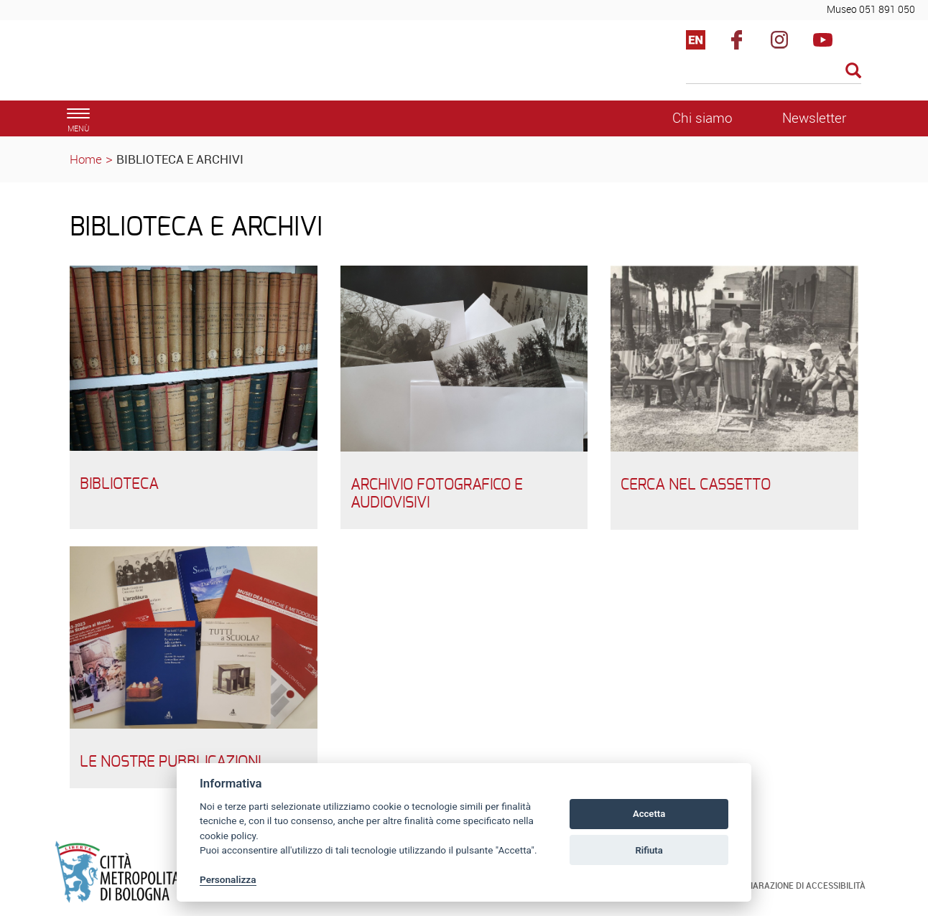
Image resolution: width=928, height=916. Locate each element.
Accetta (649, 813)
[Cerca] (774, 72)
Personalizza (228, 879)
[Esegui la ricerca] (853, 71)
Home (86, 159)
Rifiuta (648, 850)
